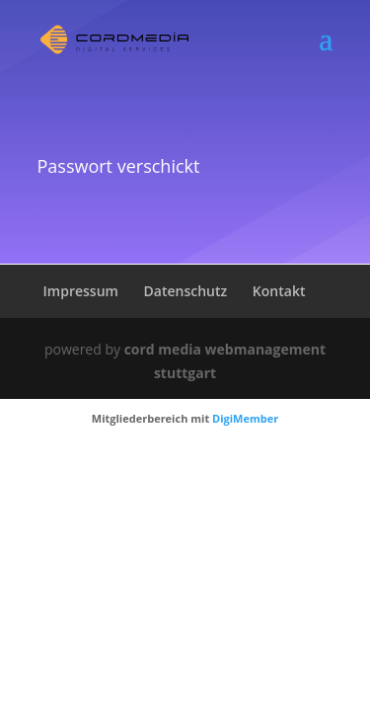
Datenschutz (186, 290)
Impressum (80, 290)
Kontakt (279, 290)
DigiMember (245, 418)
